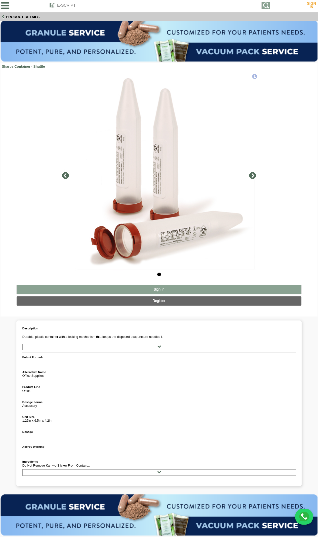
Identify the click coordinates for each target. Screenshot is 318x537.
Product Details (23, 17)
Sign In (159, 289)
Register (159, 301)
